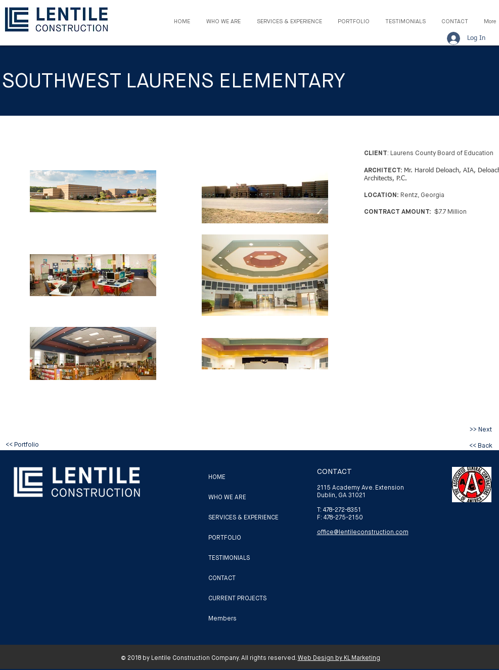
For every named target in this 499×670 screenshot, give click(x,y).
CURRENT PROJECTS (237, 598)
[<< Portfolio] (22, 445)
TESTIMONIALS (229, 557)
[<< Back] (480, 445)
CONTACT (222, 578)
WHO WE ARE (227, 497)
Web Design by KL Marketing (339, 657)
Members (222, 618)
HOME (216, 477)
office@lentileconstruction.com (363, 532)
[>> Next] (480, 429)
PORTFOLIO (224, 537)
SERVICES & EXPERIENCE (243, 517)
